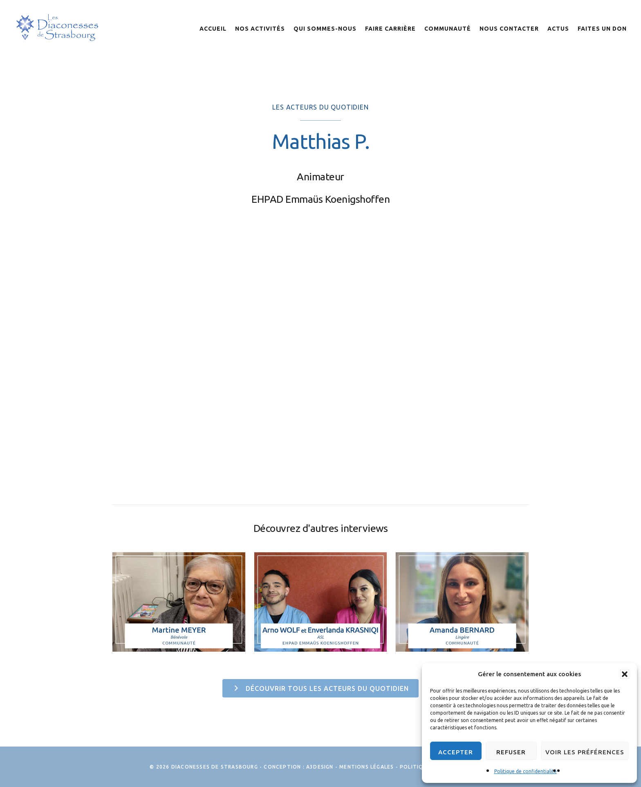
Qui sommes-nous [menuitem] (325, 28)
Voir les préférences (584, 752)
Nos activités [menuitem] (260, 28)
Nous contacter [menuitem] (509, 28)
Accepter (455, 752)
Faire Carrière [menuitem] (390, 28)
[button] (625, 674)
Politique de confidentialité (525, 771)
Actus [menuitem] (558, 28)
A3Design (320, 766)
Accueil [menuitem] (212, 28)
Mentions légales (366, 766)
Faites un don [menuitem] (602, 28)
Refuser (511, 752)
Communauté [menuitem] (447, 28)
